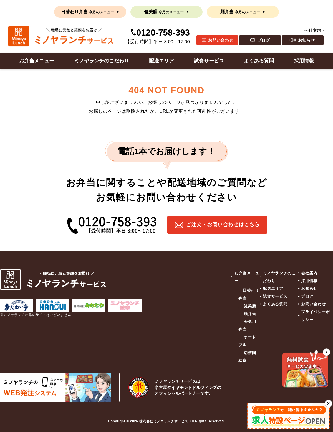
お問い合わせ (220, 40)
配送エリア (161, 61)
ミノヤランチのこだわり (101, 61)
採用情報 (304, 61)
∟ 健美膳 (247, 306)
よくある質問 (259, 61)
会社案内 (312, 30)
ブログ (263, 40)
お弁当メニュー (36, 61)
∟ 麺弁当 (247, 314)
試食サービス (209, 61)
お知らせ (306, 40)
